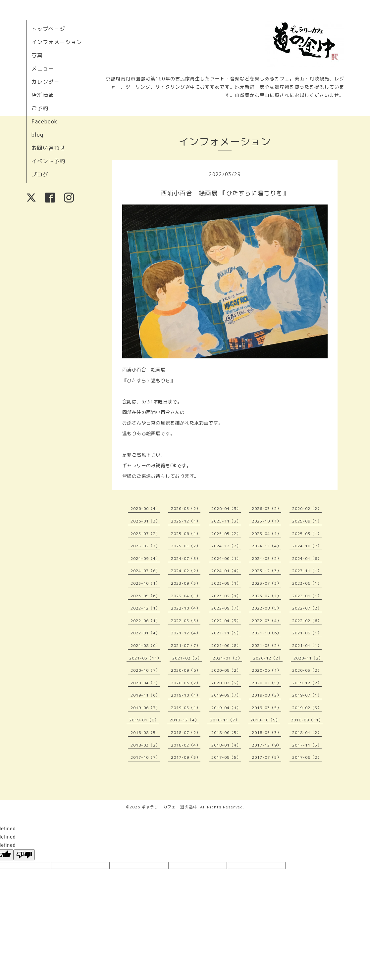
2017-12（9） (266, 745)
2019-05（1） (185, 707)
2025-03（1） (307, 533)
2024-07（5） (185, 558)
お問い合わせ (48, 148)
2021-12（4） (185, 633)
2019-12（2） (307, 683)
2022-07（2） (307, 608)
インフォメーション (56, 42)
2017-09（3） (185, 757)
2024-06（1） (226, 558)
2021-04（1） (307, 645)
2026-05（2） (185, 508)
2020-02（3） (226, 683)
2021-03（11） (145, 658)
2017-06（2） (307, 757)
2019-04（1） (226, 707)
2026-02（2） (307, 508)
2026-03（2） (266, 508)
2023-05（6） (145, 596)
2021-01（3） (227, 658)
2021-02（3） (187, 658)
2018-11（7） (224, 720)
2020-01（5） (266, 683)
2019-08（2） (266, 695)
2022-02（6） (307, 620)
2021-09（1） (307, 633)
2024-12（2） (226, 546)
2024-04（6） (307, 558)
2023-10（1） (145, 583)
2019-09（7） (226, 695)
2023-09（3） (185, 583)
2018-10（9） (265, 720)
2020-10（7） (145, 670)
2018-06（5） (226, 732)
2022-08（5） (266, 608)
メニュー (42, 68)
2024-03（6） (145, 570)
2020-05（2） (307, 670)
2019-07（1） (307, 695)
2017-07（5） (266, 757)
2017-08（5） (226, 757)
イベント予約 (48, 161)
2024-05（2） (266, 558)
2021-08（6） (145, 645)
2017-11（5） (307, 745)
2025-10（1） (266, 521)
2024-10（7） (307, 546)
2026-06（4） (145, 508)
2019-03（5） (266, 707)
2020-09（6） (185, 670)
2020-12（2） (268, 658)
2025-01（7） (185, 546)
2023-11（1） (307, 570)
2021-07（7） (185, 645)
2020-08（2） (226, 670)
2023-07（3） (266, 583)
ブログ (39, 174)
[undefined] (24, 854)
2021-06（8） (226, 645)
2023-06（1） (307, 583)
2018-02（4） (185, 745)
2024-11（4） (266, 546)
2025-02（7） (145, 546)
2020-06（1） (266, 670)
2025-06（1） (185, 533)
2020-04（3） (145, 683)
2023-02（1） (266, 596)
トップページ (48, 28)
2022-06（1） (145, 620)
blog (37, 134)
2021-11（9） (226, 633)
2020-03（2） (185, 683)
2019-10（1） (185, 695)
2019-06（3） (145, 707)
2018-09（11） (307, 720)
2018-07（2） (185, 732)
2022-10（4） (185, 608)
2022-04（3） (226, 620)
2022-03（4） (266, 620)
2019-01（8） (144, 720)
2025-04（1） (266, 533)
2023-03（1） (226, 596)
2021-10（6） (266, 633)
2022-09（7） (226, 608)
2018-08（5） (145, 732)
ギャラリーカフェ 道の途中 (169, 807)
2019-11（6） (145, 695)
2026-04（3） (226, 508)
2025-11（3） (226, 521)
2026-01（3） (145, 521)
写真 (37, 55)
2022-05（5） (185, 620)
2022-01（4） (145, 633)
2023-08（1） (226, 583)
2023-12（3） (266, 570)
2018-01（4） (226, 745)
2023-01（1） (307, 596)
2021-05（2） (266, 645)
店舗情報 (42, 95)
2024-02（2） (185, 570)
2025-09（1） (307, 521)
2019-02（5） (307, 707)
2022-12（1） (145, 608)
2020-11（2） (308, 658)
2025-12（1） (185, 521)
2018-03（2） (145, 745)
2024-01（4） (226, 570)
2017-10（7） (145, 757)
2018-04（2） (307, 732)
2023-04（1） (185, 596)
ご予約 (39, 108)
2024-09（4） (145, 558)
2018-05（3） (266, 732)
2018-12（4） (184, 720)
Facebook (44, 121)
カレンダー (45, 81)
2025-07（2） (145, 533)
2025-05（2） (226, 533)
